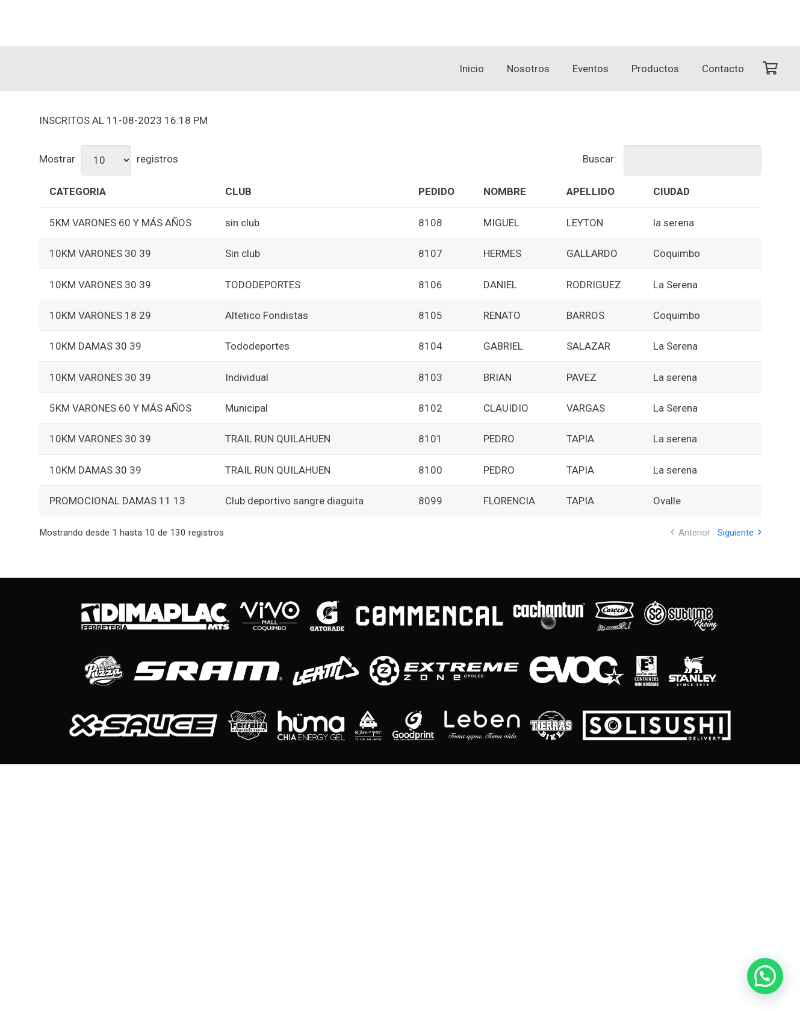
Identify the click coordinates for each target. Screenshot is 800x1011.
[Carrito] (769, 69)
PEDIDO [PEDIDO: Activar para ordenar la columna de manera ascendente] (436, 191)
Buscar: (672, 159)
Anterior (694, 532)
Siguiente (736, 532)
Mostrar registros (108, 159)
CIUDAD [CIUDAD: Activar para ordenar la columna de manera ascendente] (671, 191)
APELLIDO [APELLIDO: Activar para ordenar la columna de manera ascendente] (590, 191)
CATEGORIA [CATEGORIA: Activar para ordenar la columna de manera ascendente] (77, 191)
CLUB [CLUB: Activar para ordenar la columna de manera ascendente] (238, 191)
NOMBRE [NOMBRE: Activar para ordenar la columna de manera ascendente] (504, 191)
